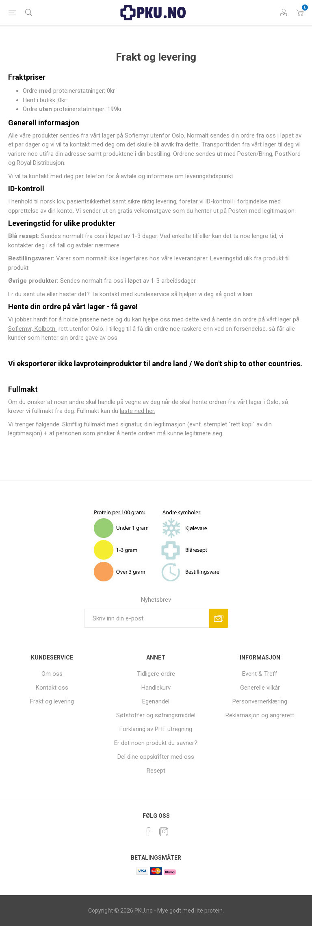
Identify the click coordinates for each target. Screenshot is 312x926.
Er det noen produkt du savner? (155, 743)
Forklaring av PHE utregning (155, 729)
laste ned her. (137, 411)
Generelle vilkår (260, 687)
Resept (156, 770)
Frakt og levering (52, 701)
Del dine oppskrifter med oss (155, 756)
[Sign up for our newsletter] (146, 618)
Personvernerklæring (259, 701)
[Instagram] (163, 831)
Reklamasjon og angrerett (259, 715)
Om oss (52, 673)
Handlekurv (156, 687)
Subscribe (218, 618)
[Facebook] (148, 831)
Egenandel (155, 701)
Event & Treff (259, 673)
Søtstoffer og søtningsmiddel (155, 715)
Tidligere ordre (156, 673)
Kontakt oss (52, 687)
